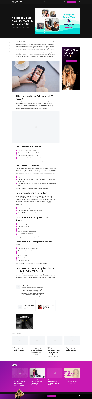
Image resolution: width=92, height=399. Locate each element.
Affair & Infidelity (34, 379)
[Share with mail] (10, 51)
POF (13, 15)
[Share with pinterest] (10, 48)
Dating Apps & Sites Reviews (19, 379)
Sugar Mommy (51, 379)
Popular (14, 365)
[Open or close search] (79, 2)
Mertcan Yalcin (14, 27)
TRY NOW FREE (51, 396)
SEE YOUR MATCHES (71, 61)
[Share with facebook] (10, 42)
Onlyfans (67, 379)
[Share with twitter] (10, 45)
